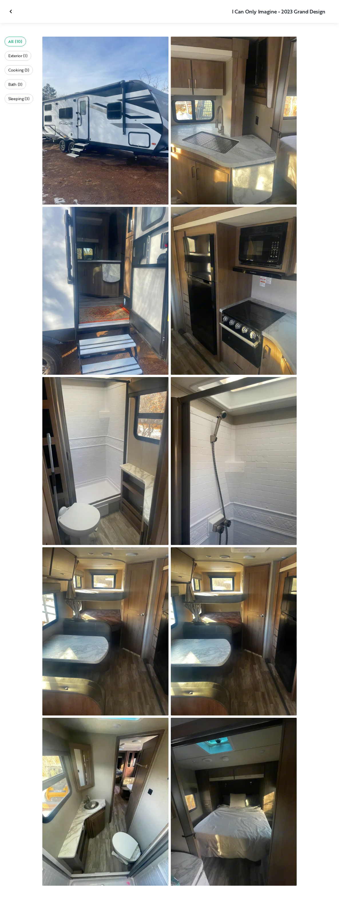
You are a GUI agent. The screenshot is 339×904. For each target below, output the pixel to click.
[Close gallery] (11, 11)
